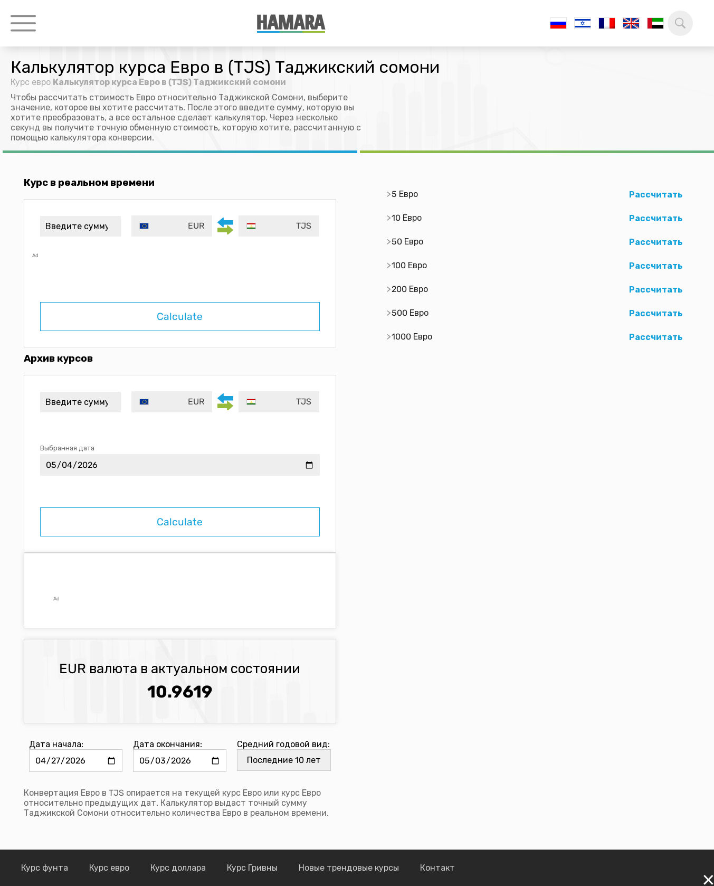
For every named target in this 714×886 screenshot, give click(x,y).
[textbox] (171, 226)
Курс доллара (178, 868)
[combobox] (171, 226)
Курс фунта (44, 868)
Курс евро (31, 82)
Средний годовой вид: (283, 744)
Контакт (437, 868)
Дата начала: (56, 744)
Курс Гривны (252, 868)
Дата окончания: (167, 744)
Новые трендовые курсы (349, 868)
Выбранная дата (67, 448)
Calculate (180, 316)
